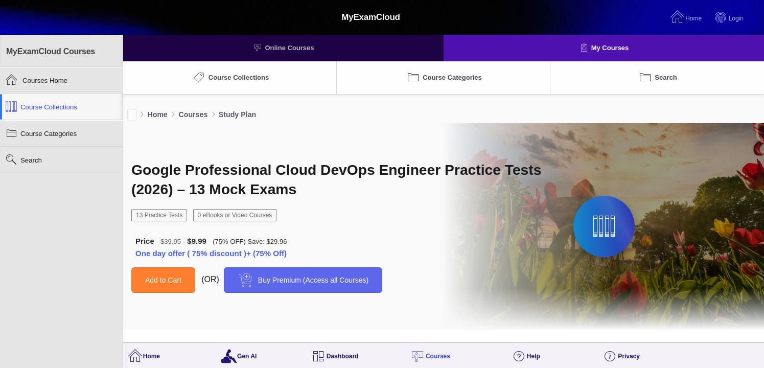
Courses (192, 114)
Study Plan (237, 114)
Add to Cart (163, 280)
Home (157, 114)
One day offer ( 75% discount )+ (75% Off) (211, 253)
